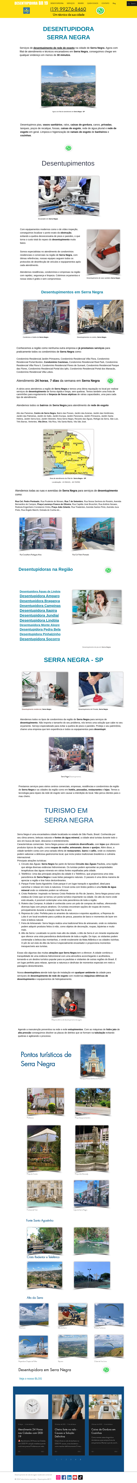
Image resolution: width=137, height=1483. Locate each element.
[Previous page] (57, 1459)
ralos (66, 124)
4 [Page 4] (75, 1459)
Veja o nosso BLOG (30, 1378)
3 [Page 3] (70, 1459)
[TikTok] (80, 1477)
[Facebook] (64, 1477)
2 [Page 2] (66, 1459)
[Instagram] (58, 1477)
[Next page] (80, 1459)
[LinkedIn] (69, 1477)
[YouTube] (75, 1477)
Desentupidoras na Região (46, 569)
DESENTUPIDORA (26, 3)
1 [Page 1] (61, 1459)
